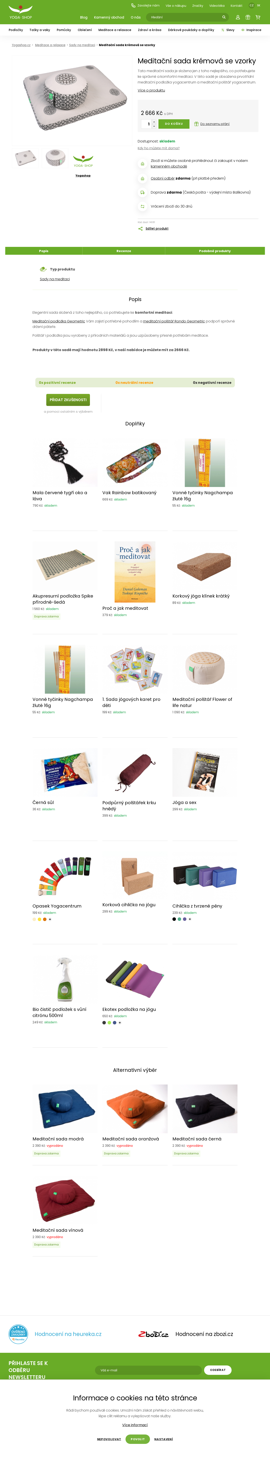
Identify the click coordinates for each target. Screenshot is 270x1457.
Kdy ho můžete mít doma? (159, 148)
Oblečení (85, 30)
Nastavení (163, 1439)
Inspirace (251, 30)
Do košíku (174, 124)
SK (258, 5)
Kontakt (236, 5)
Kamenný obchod (109, 17)
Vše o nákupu (176, 5)
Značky (197, 5)
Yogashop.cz (21, 45)
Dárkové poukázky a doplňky (191, 30)
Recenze (124, 251)
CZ (252, 5)
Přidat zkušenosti (68, 399)
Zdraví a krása (149, 30)
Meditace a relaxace (114, 30)
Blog (84, 17)
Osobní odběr (163, 178)
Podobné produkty (215, 251)
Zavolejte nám (145, 5)
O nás (136, 17)
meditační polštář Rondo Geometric (174, 321)
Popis (43, 251)
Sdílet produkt (157, 228)
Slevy (227, 30)
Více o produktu (151, 90)
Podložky (16, 30)
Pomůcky (64, 30)
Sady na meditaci (55, 279)
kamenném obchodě (169, 166)
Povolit (138, 1439)
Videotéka (217, 5)
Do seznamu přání (212, 124)
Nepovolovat (109, 1439)
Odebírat (218, 1370)
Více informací (135, 1425)
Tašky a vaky (39, 30)
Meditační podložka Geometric (59, 321)
